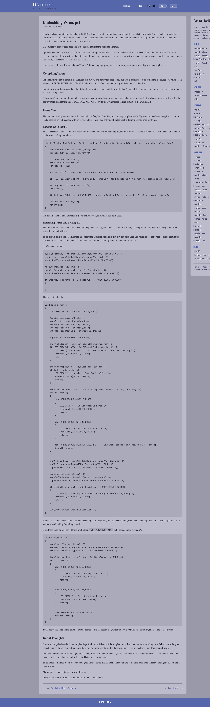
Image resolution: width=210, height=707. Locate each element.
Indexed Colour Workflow (65, 688)
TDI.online (41, 4)
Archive (126, 6)
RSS (140, 6)
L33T (173, 6)
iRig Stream (177, 688)
